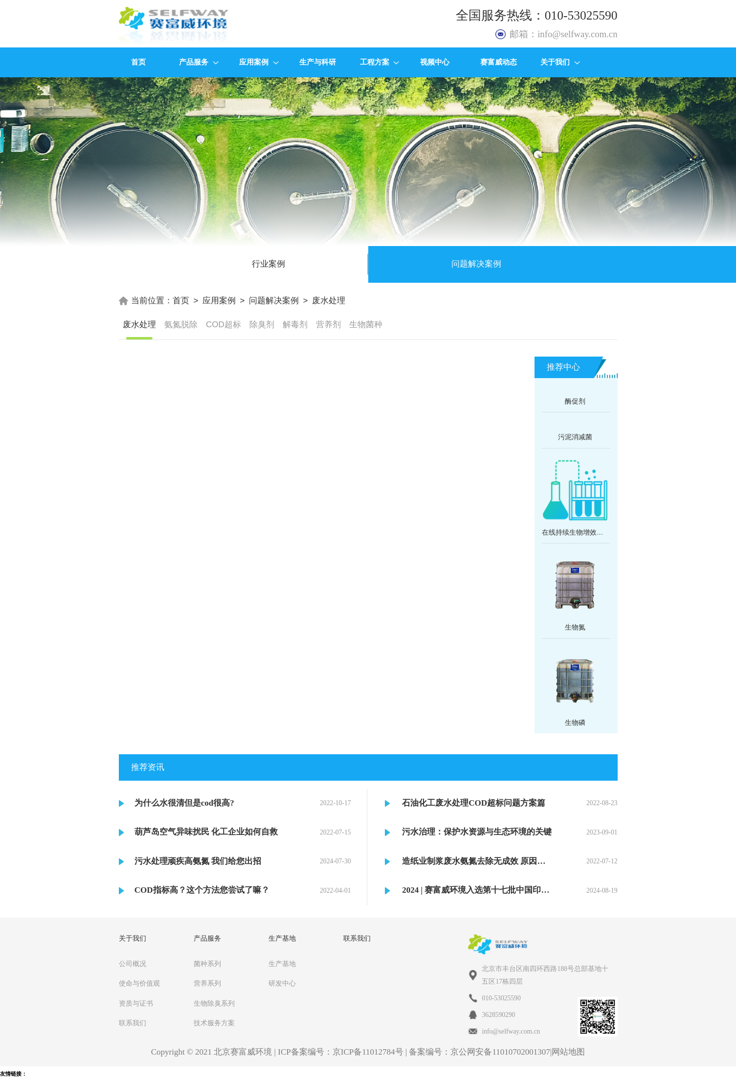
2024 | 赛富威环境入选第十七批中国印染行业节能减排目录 (477, 890)
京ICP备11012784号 (368, 1052)
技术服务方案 (214, 1023)
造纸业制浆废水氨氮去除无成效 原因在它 (477, 861)
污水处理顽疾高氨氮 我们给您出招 (197, 861)
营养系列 (207, 983)
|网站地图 (567, 1052)
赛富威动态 (498, 62)
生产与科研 (317, 62)
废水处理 (328, 300)
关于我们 (560, 62)
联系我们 (132, 1023)
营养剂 (328, 324)
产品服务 (199, 62)
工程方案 (380, 62)
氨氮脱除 (181, 324)
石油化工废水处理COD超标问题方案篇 (473, 803)
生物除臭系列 (214, 1003)
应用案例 (259, 62)
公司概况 (132, 964)
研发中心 (282, 983)
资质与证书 (136, 1003)
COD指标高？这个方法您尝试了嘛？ (201, 890)
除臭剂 (261, 324)
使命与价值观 (139, 983)
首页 (138, 62)
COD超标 (223, 324)
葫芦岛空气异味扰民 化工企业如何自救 (206, 831)
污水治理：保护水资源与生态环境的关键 (477, 831)
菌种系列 (207, 964)
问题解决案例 (274, 300)
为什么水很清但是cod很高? (184, 803)
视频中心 (434, 62)
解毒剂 (295, 324)
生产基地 (282, 964)
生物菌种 (365, 324)
